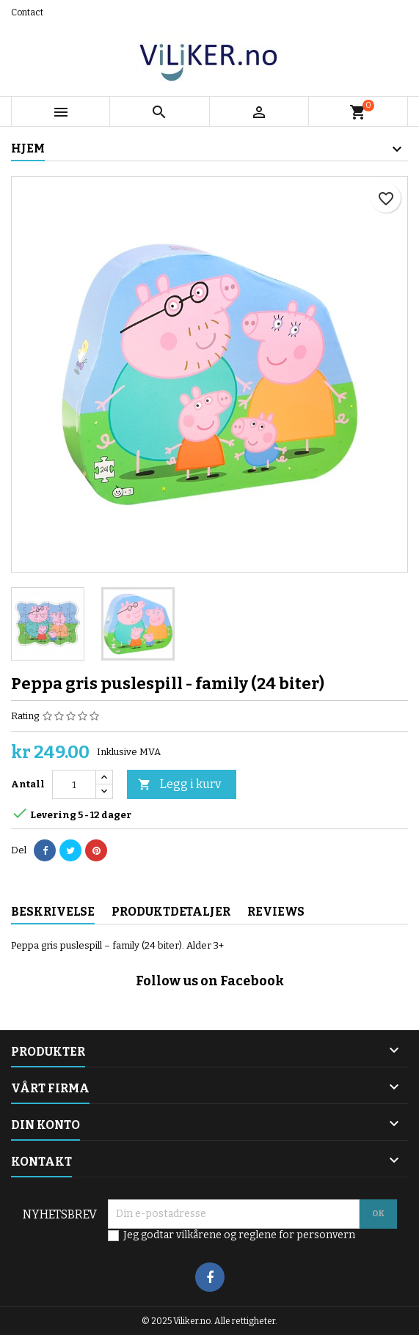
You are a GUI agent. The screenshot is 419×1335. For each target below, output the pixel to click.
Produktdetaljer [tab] (171, 912)
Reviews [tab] (276, 912)
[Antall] (74, 784)
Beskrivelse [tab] (53, 912)
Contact (27, 12)
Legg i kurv (179, 784)
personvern (325, 1235)
